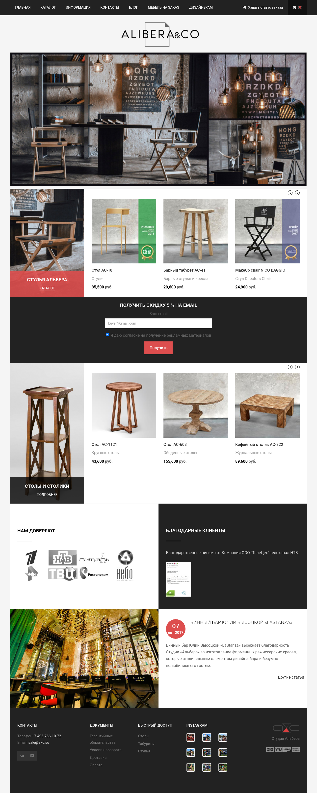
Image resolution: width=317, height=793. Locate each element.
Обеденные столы (180, 452)
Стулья (98, 278)
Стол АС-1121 (104, 444)
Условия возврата (106, 750)
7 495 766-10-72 (47, 736)
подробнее (47, 495)
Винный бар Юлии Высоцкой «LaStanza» (241, 622)
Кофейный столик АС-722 (259, 444)
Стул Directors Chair (253, 278)
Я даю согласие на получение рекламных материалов (158, 335)
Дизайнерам (201, 7)
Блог (133, 7)
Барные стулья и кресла (186, 278)
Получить (158, 347)
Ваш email (158, 313)
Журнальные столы (253, 452)
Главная (22, 7)
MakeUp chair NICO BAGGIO (260, 270)
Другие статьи (292, 677)
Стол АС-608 (175, 444)
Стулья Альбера (47, 279)
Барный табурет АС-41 (184, 270)
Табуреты (146, 744)
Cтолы (143, 736)
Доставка (98, 757)
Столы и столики (47, 486)
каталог (47, 288)
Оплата (96, 765)
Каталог (48, 7)
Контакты (110, 7)
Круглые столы (106, 452)
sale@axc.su (38, 742)
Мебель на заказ (163, 7)
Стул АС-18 (102, 270)
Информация (78, 7)
